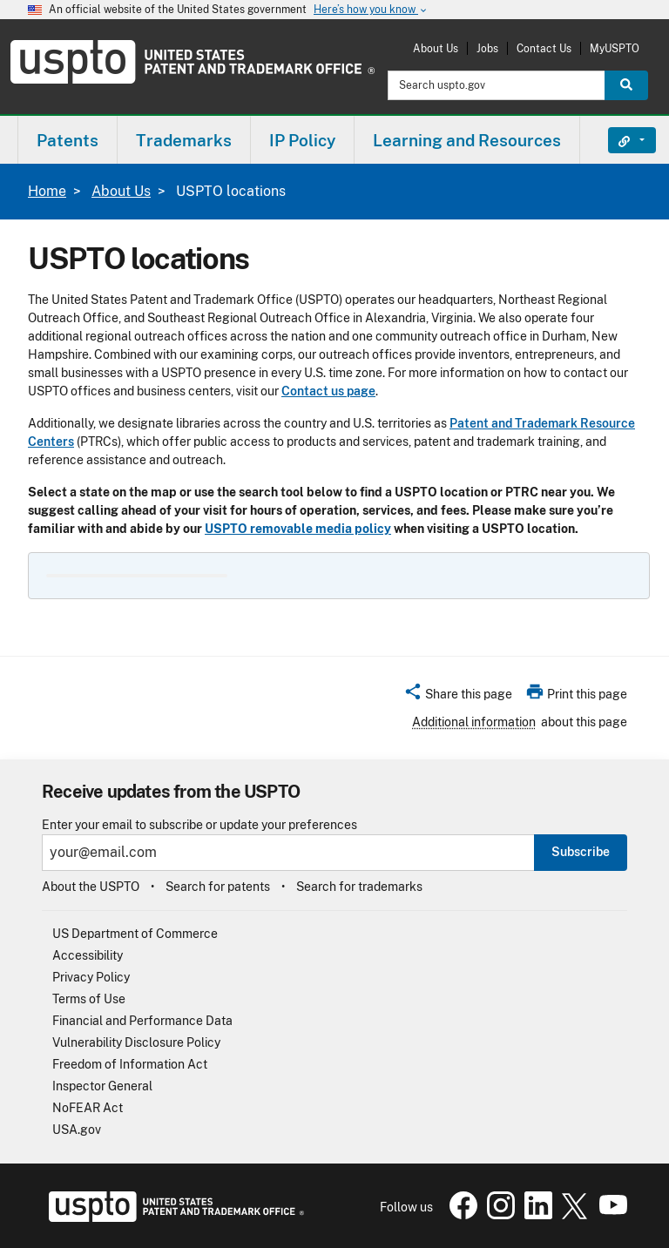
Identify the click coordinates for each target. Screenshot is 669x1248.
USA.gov (76, 1130)
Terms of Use (88, 999)
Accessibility (87, 955)
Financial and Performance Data (142, 1021)
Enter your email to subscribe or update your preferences (199, 825)
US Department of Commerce (135, 934)
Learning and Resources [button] (467, 140)
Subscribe (580, 852)
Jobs (487, 48)
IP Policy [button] (302, 140)
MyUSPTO (614, 48)
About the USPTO (90, 887)
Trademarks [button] (184, 140)
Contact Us (544, 48)
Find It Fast (619, 140)
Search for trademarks (359, 887)
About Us (435, 48)
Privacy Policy (91, 977)
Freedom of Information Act (129, 1064)
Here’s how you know (371, 10)
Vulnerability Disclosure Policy (136, 1042)
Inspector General (102, 1086)
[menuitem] (67, 140)
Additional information (474, 722)
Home (47, 191)
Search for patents (218, 887)
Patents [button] (67, 140)
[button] (457, 697)
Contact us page (328, 391)
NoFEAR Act (87, 1108)
